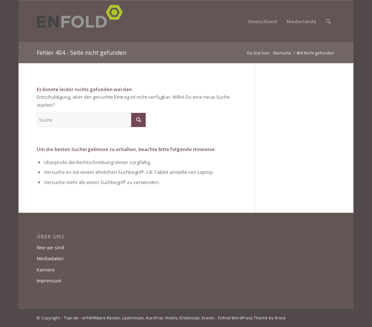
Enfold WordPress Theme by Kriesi (252, 317)
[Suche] (328, 21)
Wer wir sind (50, 247)
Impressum (49, 280)
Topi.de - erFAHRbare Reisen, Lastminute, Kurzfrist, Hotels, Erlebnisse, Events (139, 317)
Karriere (46, 269)
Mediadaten (50, 258)
